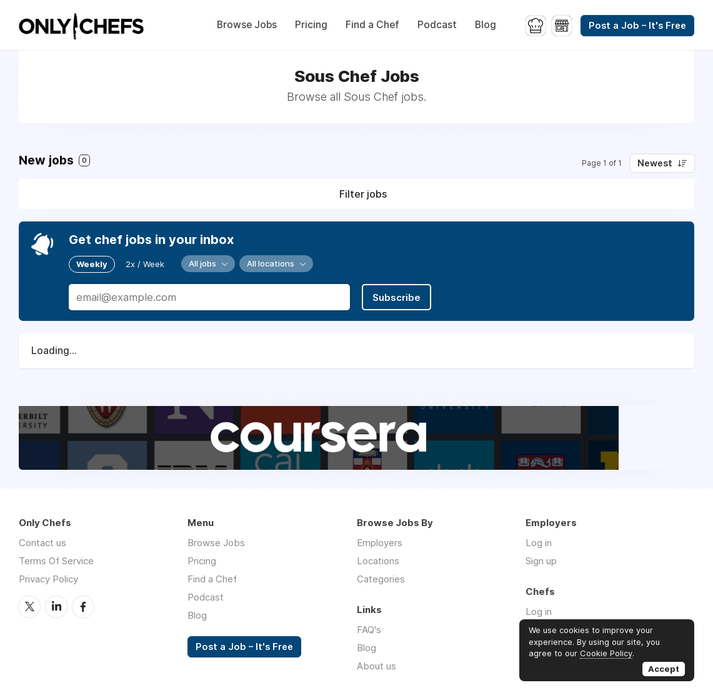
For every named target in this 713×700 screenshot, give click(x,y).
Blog (485, 25)
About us (376, 666)
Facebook (83, 606)
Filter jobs (363, 194)
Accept (663, 669)
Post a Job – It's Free (637, 25)
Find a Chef (372, 25)
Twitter (29, 606)
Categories (381, 579)
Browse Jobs (247, 25)
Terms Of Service (56, 561)
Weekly (91, 264)
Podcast (437, 25)
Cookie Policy (606, 653)
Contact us (42, 543)
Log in (539, 543)
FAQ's (369, 630)
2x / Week (145, 264)
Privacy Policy (48, 579)
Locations (378, 561)
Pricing (311, 25)
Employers (379, 543)
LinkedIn (56, 606)
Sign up (541, 561)
